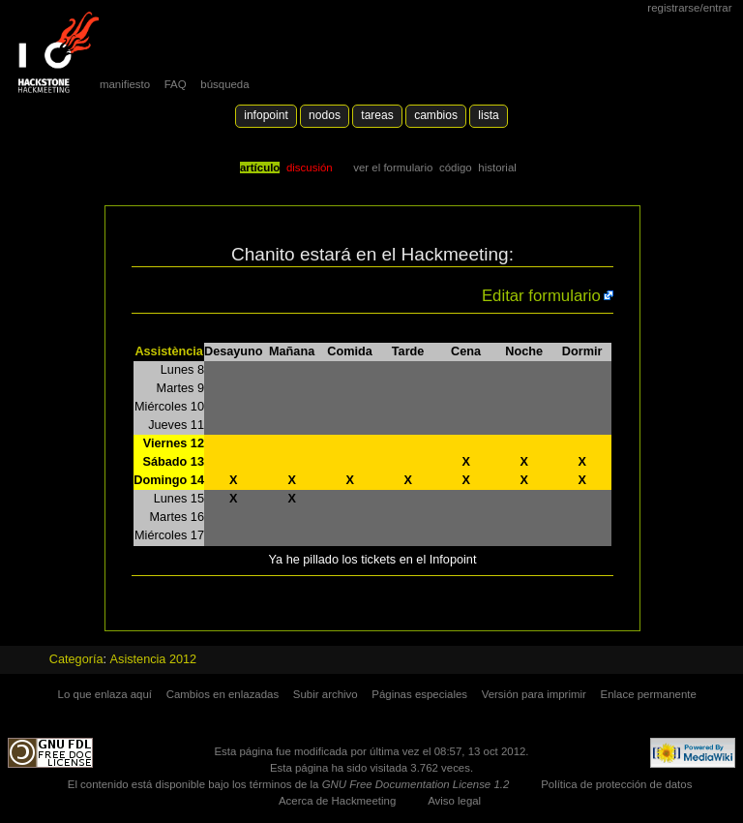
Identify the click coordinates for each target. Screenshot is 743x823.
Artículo (260, 167)
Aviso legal (454, 801)
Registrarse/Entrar (689, 8)
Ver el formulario (392, 167)
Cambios (436, 115)
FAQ (175, 84)
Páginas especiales (419, 694)
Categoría (76, 659)
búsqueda (224, 84)
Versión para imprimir (534, 694)
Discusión (309, 167)
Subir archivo (325, 694)
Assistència (168, 351)
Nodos (325, 115)
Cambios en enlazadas (223, 694)
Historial (497, 167)
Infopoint (266, 115)
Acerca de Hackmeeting (337, 801)
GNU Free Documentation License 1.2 (416, 784)
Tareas (377, 115)
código (455, 167)
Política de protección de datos (616, 784)
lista (488, 115)
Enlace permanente (649, 694)
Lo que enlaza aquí (105, 694)
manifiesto (125, 84)
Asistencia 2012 (153, 659)
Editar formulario (541, 296)
